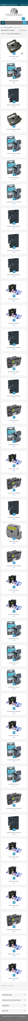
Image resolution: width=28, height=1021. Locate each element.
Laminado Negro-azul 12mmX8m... (14, 201)
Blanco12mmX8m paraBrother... (14, 104)
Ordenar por (3, 33)
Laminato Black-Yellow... (14, 541)
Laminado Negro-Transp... (14, 298)
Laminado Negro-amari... (14, 420)
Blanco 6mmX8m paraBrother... (14, 226)
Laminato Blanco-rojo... (14, 662)
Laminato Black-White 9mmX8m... (14, 129)
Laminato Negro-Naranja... (14, 371)
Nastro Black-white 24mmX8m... (14, 711)
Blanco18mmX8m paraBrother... (14, 347)
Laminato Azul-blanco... (14, 80)
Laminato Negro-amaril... (14, 468)
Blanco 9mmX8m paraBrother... (14, 274)
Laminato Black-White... (14, 56)
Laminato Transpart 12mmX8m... (14, 153)
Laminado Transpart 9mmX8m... (14, 759)
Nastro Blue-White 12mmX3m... (14, 250)
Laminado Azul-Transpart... (14, 687)
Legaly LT (14, 1017)
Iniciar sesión (9, 14)
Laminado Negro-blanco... (14, 323)
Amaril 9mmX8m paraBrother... (14, 517)
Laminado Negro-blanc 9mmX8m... (14, 929)
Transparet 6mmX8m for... (14, 177)
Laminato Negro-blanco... (14, 735)
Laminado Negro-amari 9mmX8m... (14, 808)
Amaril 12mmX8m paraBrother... (14, 395)
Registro (19, 14)
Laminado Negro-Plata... (14, 590)
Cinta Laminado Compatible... (14, 493)
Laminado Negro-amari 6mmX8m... (14, 565)
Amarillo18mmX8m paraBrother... (14, 832)
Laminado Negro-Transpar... (14, 953)
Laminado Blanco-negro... (14, 444)
